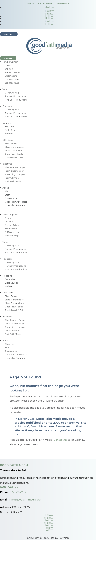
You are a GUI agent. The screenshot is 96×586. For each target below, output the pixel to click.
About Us (9, 191)
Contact (9, 34)
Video (5, 89)
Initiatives (7, 164)
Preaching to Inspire (15, 174)
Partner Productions (15, 96)
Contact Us (9, 486)
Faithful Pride (12, 178)
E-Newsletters (62, 3)
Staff (7, 195)
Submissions (11, 76)
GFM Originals (12, 93)
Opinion (9, 69)
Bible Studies (11, 130)
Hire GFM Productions (16, 100)
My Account (48, 3)
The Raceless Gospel (15, 167)
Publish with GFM (14, 157)
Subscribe (10, 126)
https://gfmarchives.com (36, 426)
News (7, 65)
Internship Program (15, 205)
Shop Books (11, 143)
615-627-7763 (18, 492)
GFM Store (7, 140)
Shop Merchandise (14, 147)
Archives (9, 133)
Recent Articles (12, 72)
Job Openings (12, 83)
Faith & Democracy (14, 171)
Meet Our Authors (14, 150)
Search (30, 3)
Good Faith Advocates (16, 202)
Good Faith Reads (14, 154)
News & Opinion (10, 62)
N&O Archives (12, 79)
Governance (11, 198)
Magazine (7, 123)
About (5, 188)
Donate (8, 58)
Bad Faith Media (13, 181)
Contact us (60, 439)
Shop (38, 3)
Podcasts (7, 106)
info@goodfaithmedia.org (25, 499)
